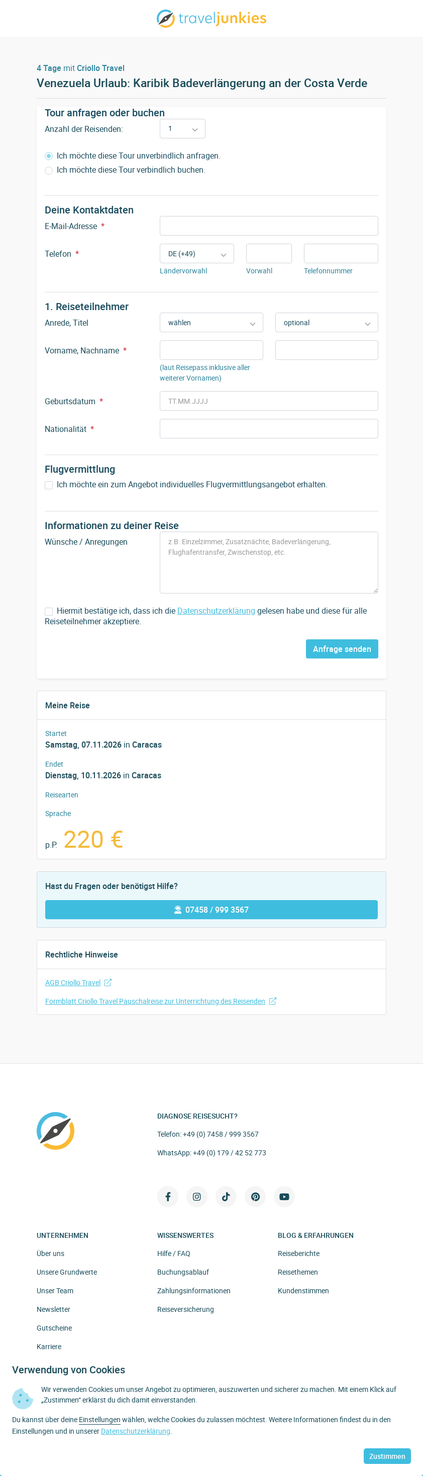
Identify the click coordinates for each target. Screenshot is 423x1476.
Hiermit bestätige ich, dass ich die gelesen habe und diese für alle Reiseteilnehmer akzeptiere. (206, 616)
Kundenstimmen (303, 1290)
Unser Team (55, 1290)
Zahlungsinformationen (194, 1290)
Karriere (49, 1346)
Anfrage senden (342, 648)
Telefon (62, 253)
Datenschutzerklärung (216, 610)
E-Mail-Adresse (74, 226)
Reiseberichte (299, 1253)
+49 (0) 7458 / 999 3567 (221, 1134)
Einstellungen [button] (100, 1419)
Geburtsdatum (74, 401)
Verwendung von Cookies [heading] (68, 1370)
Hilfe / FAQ (173, 1253)
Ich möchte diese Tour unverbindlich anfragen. (133, 156)
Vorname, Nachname (86, 350)
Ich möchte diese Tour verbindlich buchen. (125, 170)
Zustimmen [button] (387, 1456)
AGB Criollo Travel (78, 982)
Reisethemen (298, 1272)
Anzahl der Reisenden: (84, 128)
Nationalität (69, 428)
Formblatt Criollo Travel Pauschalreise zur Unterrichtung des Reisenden (160, 1001)
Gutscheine (54, 1328)
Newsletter (53, 1309)
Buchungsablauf (183, 1272)
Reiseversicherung (185, 1309)
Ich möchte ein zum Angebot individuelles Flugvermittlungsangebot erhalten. (186, 484)
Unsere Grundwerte (67, 1272)
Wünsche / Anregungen (86, 541)
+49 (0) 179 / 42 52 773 (229, 1152)
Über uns (50, 1253)
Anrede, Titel (66, 322)
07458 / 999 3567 (211, 909)
